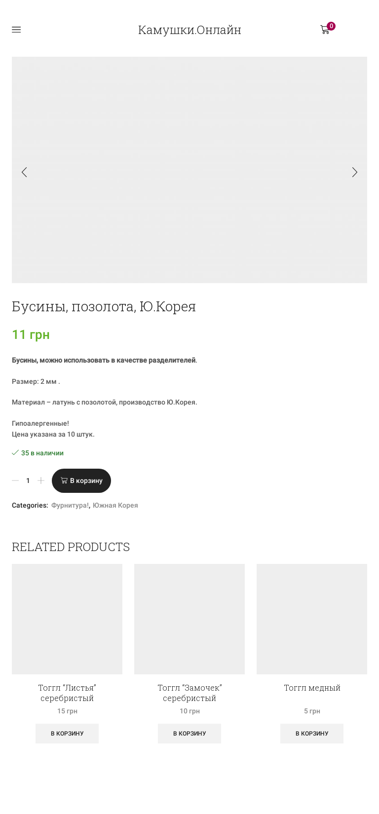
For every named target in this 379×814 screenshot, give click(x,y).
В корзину (86, 480)
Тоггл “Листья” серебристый (67, 692)
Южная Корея (115, 505)
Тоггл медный (312, 687)
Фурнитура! (70, 505)
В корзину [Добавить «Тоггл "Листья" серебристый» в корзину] (67, 733)
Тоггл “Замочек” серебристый (189, 692)
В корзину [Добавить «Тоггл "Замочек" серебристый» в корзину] (189, 733)
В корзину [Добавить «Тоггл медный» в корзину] (312, 733)
